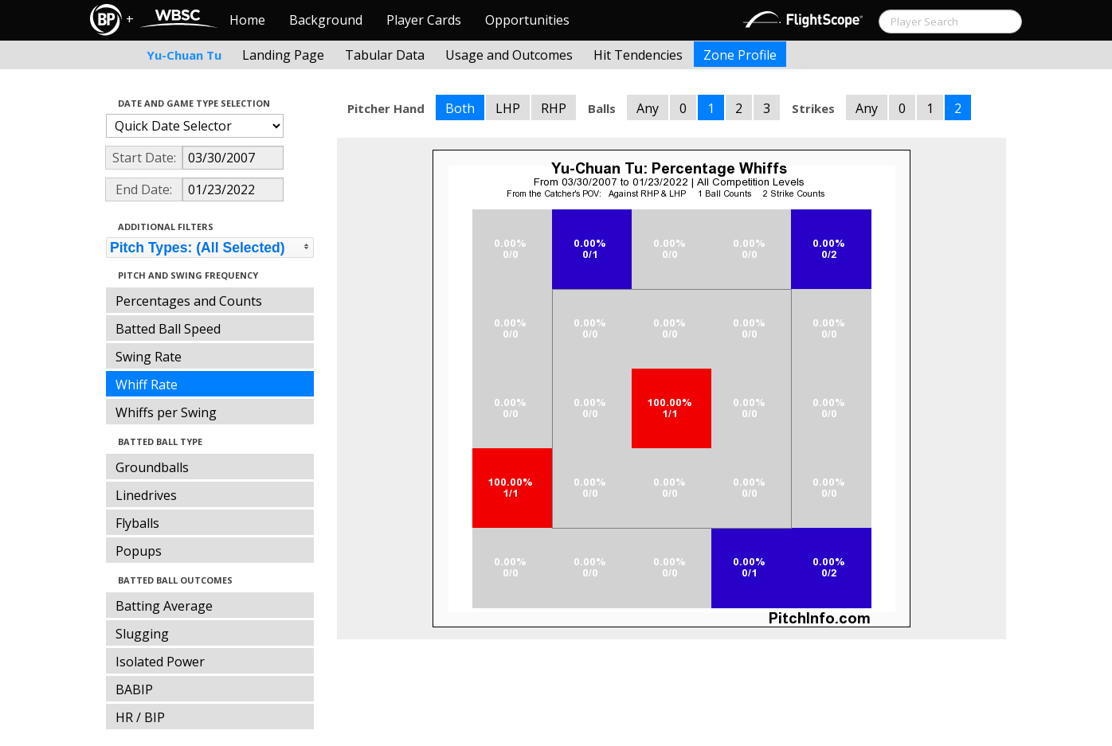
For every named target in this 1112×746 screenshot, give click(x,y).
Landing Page (283, 55)
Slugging (142, 633)
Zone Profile (740, 55)
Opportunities (527, 20)
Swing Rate (149, 356)
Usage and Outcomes (509, 55)
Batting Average (164, 606)
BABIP (134, 689)
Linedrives (146, 495)
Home (247, 20)
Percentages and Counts (189, 301)
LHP (507, 108)
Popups (139, 551)
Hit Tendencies (638, 55)
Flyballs (137, 523)
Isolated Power (160, 661)
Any (647, 108)
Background (325, 20)
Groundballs (152, 467)
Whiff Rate (147, 384)
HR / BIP (140, 717)
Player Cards (423, 20)
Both (460, 108)
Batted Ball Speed (168, 329)
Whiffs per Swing (166, 412)
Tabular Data (385, 55)
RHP (553, 108)
